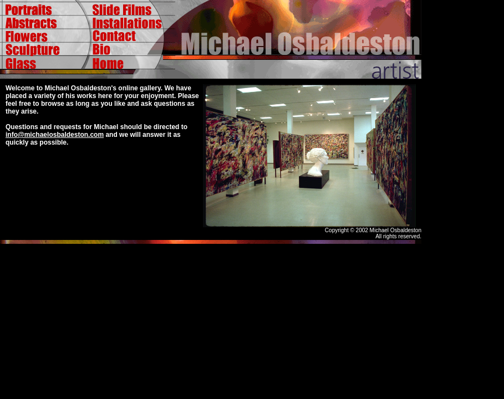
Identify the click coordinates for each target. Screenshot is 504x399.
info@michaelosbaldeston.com (55, 135)
